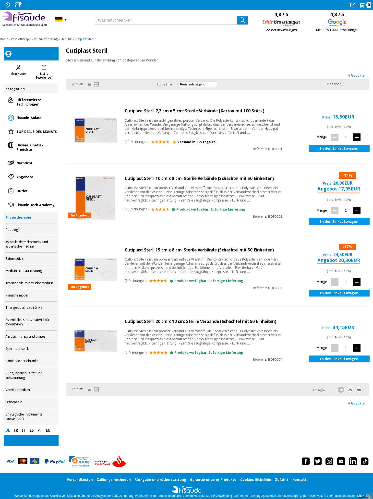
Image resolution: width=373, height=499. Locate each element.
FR (16, 430)
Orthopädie (31, 402)
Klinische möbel (31, 295)
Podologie (31, 230)
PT (39, 430)
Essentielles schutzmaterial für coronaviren (31, 322)
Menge (321, 137)
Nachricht (31, 163)
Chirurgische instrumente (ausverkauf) (31, 416)
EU (48, 430)
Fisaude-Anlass (31, 117)
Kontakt (299, 480)
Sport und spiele (31, 349)
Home (4, 39)
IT (24, 430)
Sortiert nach (165, 84)
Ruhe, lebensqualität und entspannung (31, 375)
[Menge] (345, 137)
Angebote (31, 177)
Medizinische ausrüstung (31, 271)
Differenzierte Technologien (31, 101)
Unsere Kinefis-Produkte (31, 147)
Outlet (31, 191)
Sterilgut (66, 39)
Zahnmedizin (31, 259)
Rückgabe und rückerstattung (160, 480)
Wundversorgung (46, 39)
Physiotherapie (21, 39)
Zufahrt (282, 480)
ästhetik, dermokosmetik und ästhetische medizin (31, 244)
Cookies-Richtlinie (255, 480)
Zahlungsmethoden (114, 480)
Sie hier (363, 496)
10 (341, 390)
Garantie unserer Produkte (213, 480)
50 (359, 390)
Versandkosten (80, 480)
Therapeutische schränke (31, 308)
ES (32, 430)
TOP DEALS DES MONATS (31, 131)
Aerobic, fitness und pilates (31, 337)
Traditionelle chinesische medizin (31, 283)
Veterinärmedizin (31, 390)
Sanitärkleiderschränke (31, 361)
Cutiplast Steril (84, 39)
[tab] (18, 72)
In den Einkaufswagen (339, 148)
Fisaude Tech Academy (31, 205)
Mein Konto (18, 73)
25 (350, 390)
